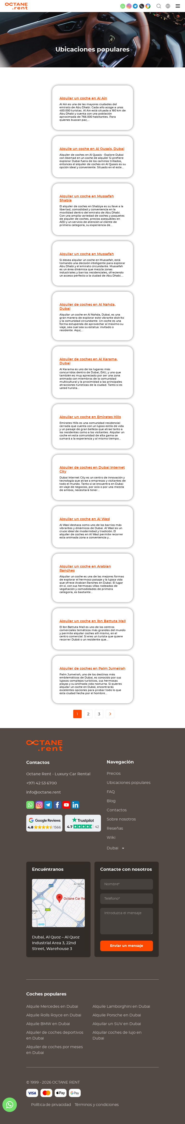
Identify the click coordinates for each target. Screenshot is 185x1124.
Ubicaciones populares (129, 783)
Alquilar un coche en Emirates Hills (90, 417)
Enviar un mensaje (126, 946)
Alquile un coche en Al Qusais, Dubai (91, 149)
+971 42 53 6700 (41, 783)
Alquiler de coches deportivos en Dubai (54, 1035)
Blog (111, 801)
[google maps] (148, 6)
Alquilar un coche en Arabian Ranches (85, 568)
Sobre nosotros (121, 819)
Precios (114, 773)
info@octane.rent (43, 792)
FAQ (111, 792)
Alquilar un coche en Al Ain (83, 98)
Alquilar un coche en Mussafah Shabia (86, 198)
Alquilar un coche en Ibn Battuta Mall (92, 621)
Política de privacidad (51, 1105)
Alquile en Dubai (52, 1006)
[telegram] (135, 6)
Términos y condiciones (97, 1105)
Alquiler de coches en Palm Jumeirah (92, 668)
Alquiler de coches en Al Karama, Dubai (88, 361)
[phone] (141, 6)
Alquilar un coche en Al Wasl (84, 519)
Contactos (117, 810)
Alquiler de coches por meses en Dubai (54, 1050)
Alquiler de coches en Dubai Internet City (92, 469)
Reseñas (115, 828)
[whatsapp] (122, 6)
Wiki (111, 838)
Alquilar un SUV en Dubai (116, 1024)
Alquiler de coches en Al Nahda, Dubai (87, 306)
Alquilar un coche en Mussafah (86, 254)
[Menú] (178, 6)
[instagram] (129, 6)
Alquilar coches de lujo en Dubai (117, 1035)
